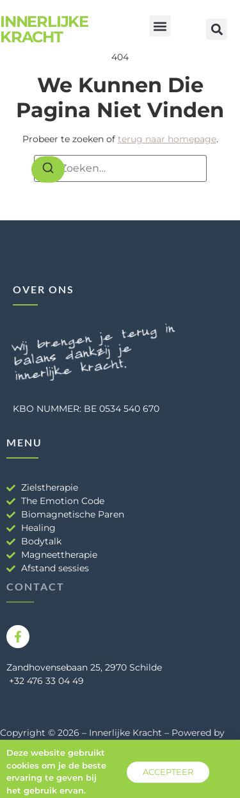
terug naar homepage (167, 139)
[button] (160, 26)
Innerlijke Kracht (44, 29)
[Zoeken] (48, 169)
